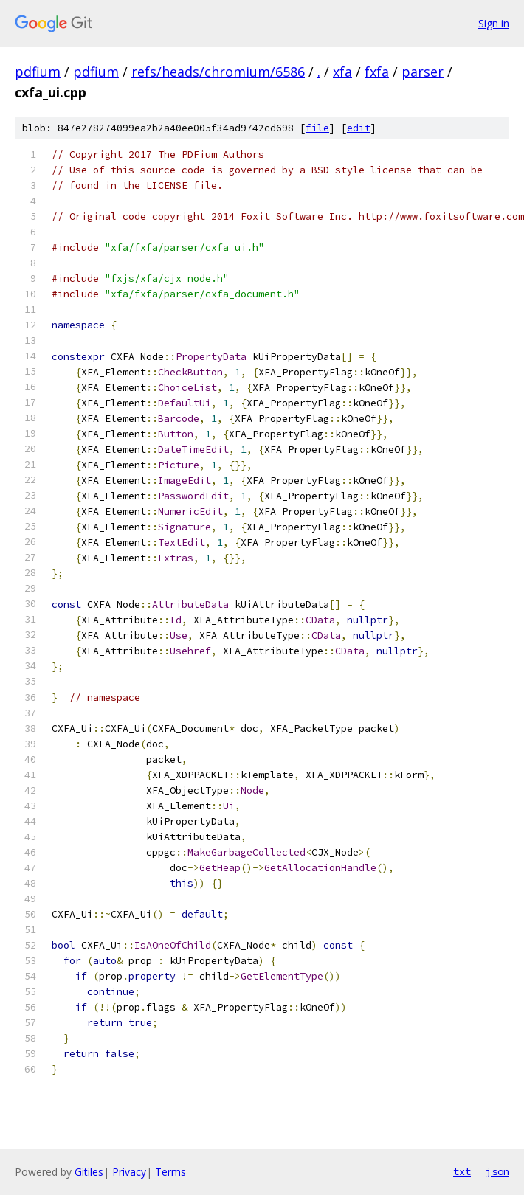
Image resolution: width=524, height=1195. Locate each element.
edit (358, 128)
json (497, 1171)
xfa (342, 71)
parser (422, 71)
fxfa (377, 71)
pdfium (38, 71)
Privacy (129, 1172)
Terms (170, 1172)
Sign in (493, 23)
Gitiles (89, 1172)
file (317, 128)
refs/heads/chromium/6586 (218, 71)
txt (462, 1171)
